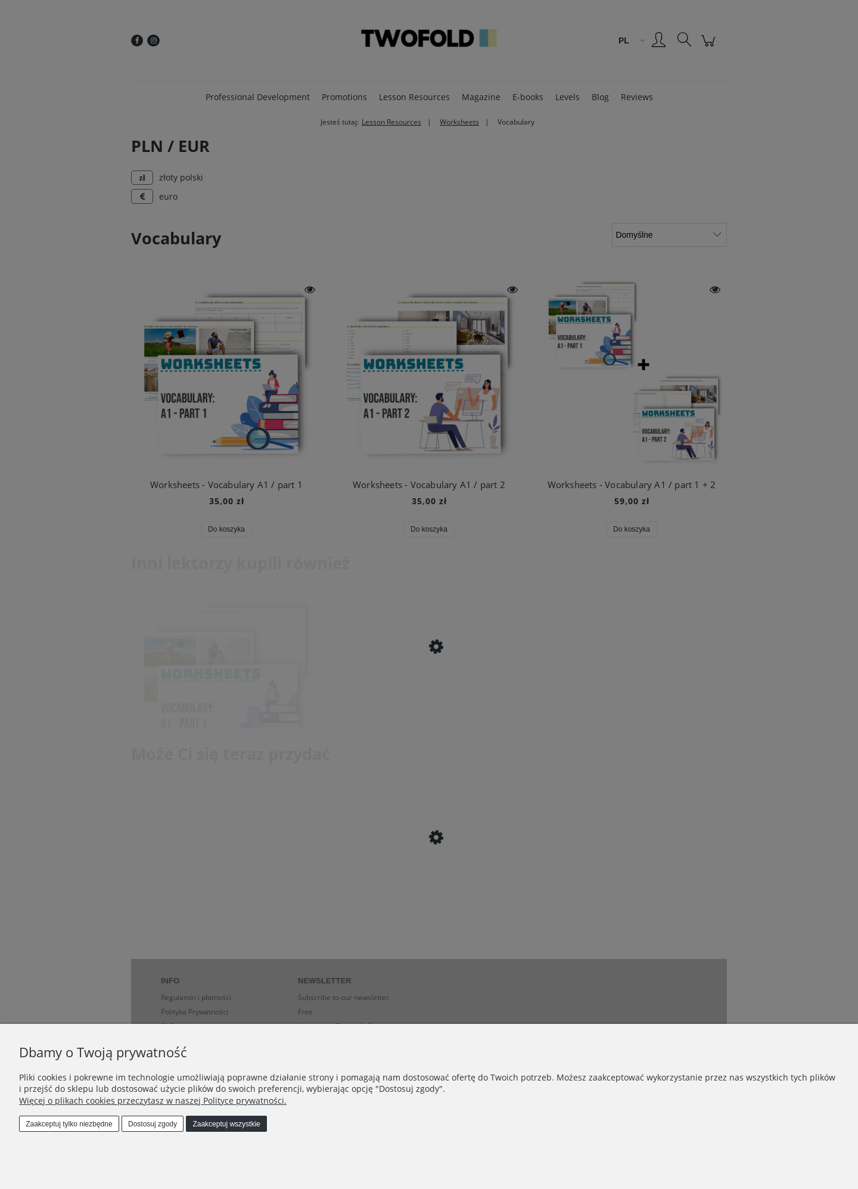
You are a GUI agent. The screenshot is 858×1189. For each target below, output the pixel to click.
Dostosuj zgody (152, 1124)
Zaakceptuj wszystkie (226, 1124)
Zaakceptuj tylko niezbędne (69, 1124)
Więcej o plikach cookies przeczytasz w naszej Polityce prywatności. (153, 1100)
